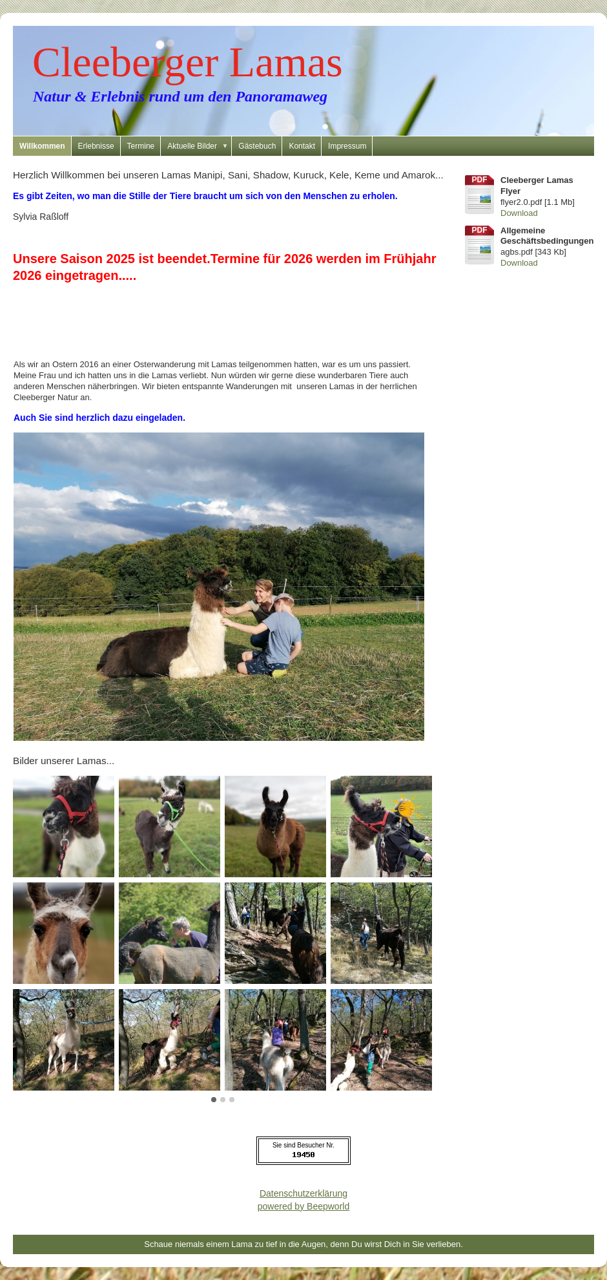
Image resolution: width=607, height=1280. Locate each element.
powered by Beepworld (303, 1206)
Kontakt (302, 146)
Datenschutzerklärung (303, 1193)
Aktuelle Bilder (199, 146)
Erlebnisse (96, 146)
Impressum (347, 146)
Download (519, 213)
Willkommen (42, 146)
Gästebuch (257, 146)
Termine (141, 146)
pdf (480, 179)
